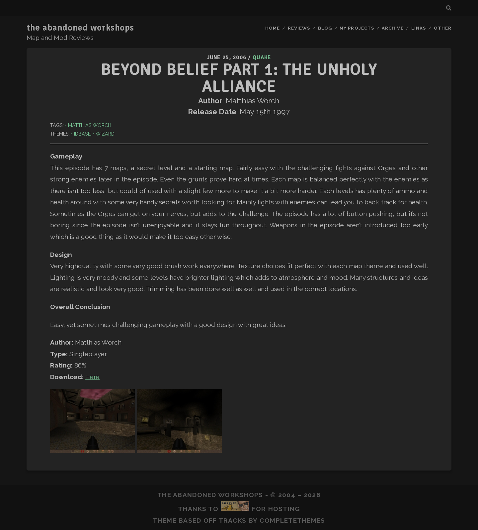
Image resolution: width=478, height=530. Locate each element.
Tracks (233, 520)
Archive (392, 28)
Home (272, 28)
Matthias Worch (89, 125)
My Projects (357, 28)
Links (418, 28)
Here (92, 376)
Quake (262, 57)
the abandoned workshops (80, 28)
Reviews (299, 28)
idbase (82, 134)
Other (442, 28)
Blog (325, 28)
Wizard (105, 134)
